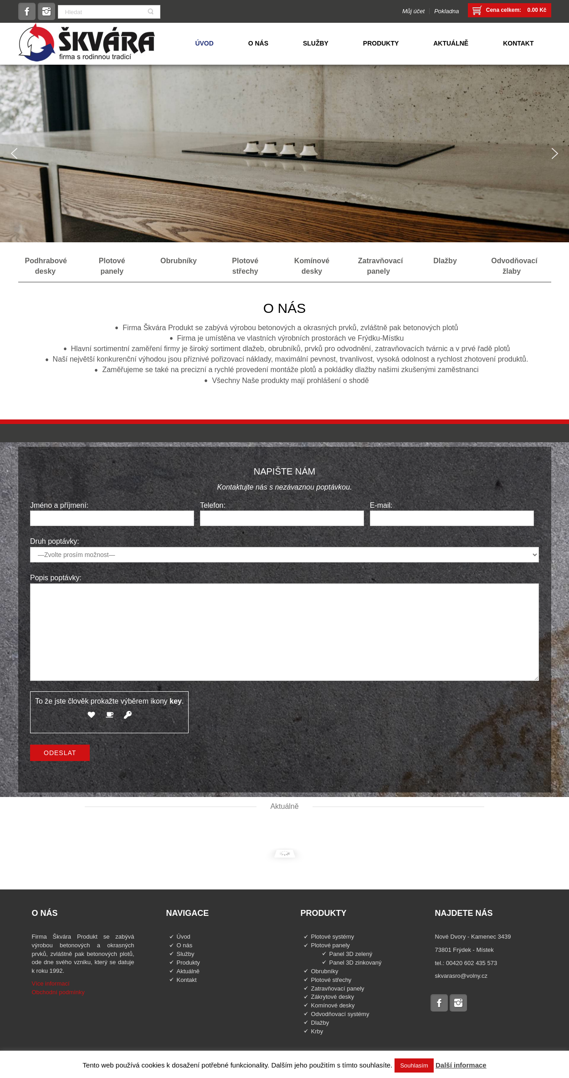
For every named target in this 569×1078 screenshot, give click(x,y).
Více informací (51, 983)
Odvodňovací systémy (340, 1014)
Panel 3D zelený (351, 953)
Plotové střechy (331, 979)
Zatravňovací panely (337, 988)
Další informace (461, 1065)
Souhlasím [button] (414, 1065)
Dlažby (320, 1022)
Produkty (188, 962)
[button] (14, 153)
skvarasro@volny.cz (461, 975)
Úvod (183, 936)
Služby (186, 953)
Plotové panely (330, 945)
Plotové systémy (332, 936)
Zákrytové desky (332, 996)
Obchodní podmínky (58, 992)
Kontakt (187, 979)
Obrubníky (324, 971)
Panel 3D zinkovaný (355, 962)
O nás (185, 945)
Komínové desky (333, 1005)
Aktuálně (188, 971)
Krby (317, 1031)
